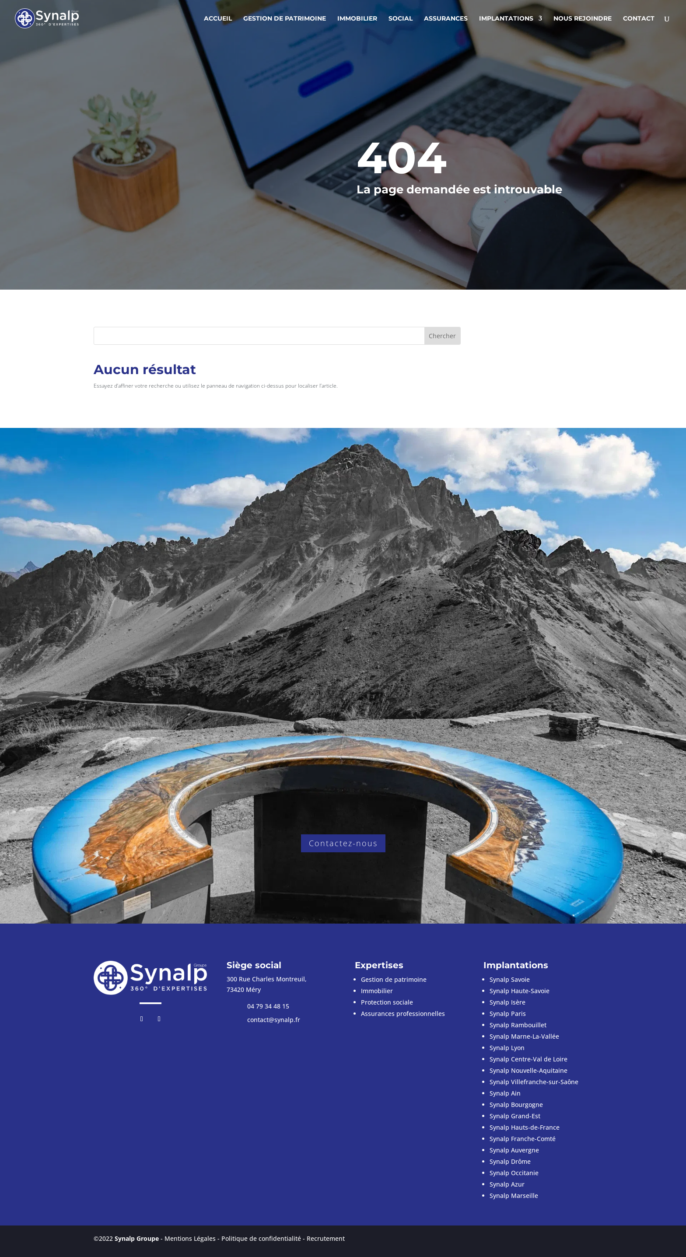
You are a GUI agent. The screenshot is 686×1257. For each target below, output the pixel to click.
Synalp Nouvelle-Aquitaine (528, 1070)
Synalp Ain (505, 1093)
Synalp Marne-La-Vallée (524, 1036)
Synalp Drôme (510, 1161)
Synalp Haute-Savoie (520, 991)
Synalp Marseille (514, 1195)
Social (400, 18)
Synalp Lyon (507, 1047)
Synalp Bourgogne (516, 1104)
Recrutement (326, 1238)
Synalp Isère (507, 1002)
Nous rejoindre (582, 18)
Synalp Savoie (510, 979)
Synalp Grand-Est (515, 1116)
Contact (638, 18)
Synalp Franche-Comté (523, 1138)
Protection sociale (387, 1002)
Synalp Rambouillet (518, 1025)
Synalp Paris (508, 1013)
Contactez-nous (343, 843)
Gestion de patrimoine (284, 18)
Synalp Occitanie (514, 1173)
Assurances (446, 18)
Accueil (218, 18)
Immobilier (357, 18)
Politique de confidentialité (261, 1238)
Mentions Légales (190, 1238)
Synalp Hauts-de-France (525, 1127)
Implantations (506, 18)
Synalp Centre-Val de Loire (528, 1059)
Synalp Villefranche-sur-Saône (534, 1082)
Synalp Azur (507, 1184)
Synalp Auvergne (514, 1150)
